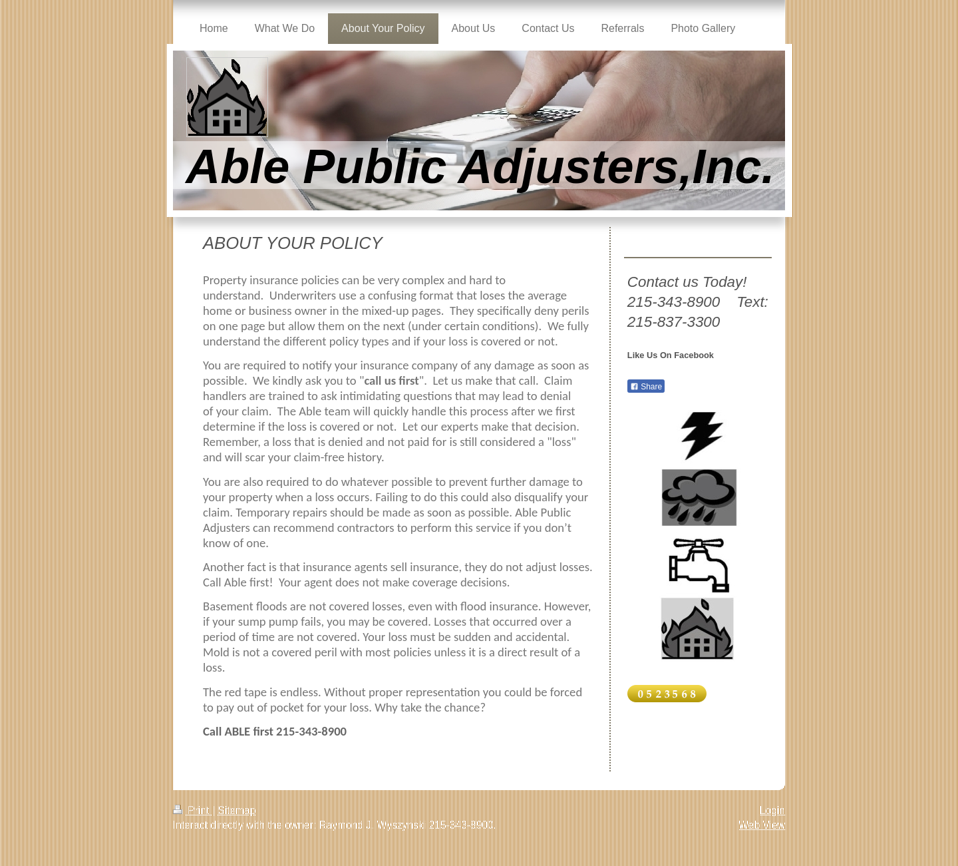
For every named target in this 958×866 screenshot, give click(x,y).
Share (646, 386)
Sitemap (236, 810)
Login (772, 810)
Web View (761, 825)
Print (192, 810)
